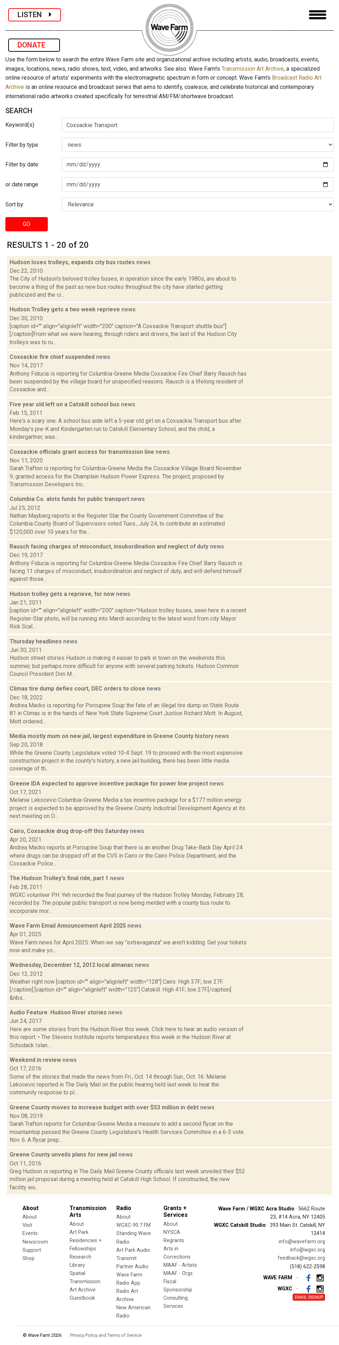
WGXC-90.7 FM (133, 1225)
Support (31, 1250)
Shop (28, 1258)
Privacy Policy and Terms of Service (106, 1335)
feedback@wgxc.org (301, 1258)
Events (30, 1233)
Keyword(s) (19, 124)
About (29, 1217)
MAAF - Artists (180, 1265)
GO (26, 224)
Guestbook (82, 1298)
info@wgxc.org (307, 1250)
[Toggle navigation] (317, 15)
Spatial (77, 1273)
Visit (27, 1225)
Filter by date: (22, 164)
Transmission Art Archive (253, 68)
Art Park (79, 1232)
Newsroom (35, 1242)
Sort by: (14, 204)
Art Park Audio (133, 1250)
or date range (21, 184)
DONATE (34, 45)
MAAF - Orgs (178, 1273)
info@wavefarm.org (302, 1242)
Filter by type (21, 144)
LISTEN (34, 14)
